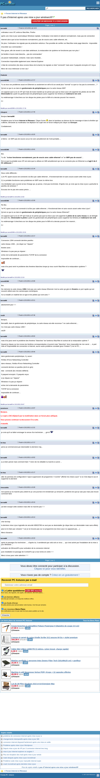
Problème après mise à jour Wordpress (17, 745)
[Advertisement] (50, 713)
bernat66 (4, 28)
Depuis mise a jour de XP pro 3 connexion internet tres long (25, 748)
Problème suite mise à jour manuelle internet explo (22, 761)
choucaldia (5, 487)
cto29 (3, 315)
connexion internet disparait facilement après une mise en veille (27, 742)
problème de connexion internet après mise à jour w (22, 736)
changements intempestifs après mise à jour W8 (21, 739)
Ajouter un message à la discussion (49, 21)
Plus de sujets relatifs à (50, 767)
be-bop (3, 442)
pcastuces (4, 408)
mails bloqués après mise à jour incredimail (19, 758)
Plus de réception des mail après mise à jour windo (22, 755)
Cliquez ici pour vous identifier (49, 568)
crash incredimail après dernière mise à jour (19, 764)
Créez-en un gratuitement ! (65, 575)
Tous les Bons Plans (91, 621)
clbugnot (4, 112)
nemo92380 (5, 80)
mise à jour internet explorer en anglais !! (18, 752)
